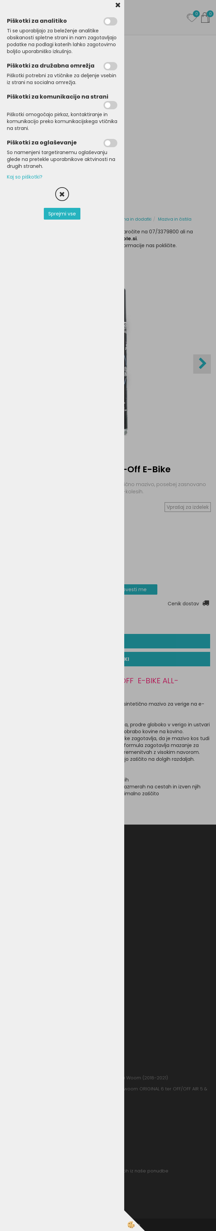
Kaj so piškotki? (24, 176)
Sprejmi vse (62, 213)
